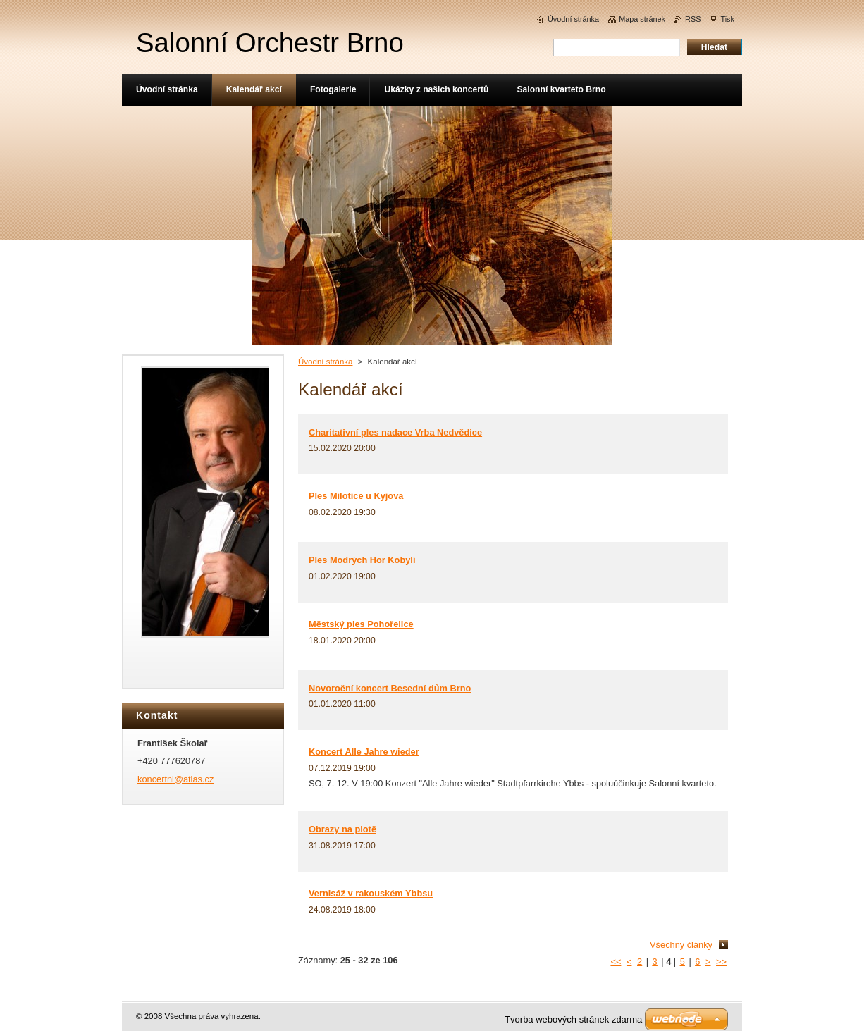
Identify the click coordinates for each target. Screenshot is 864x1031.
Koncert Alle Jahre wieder (364, 751)
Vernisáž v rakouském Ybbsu (371, 893)
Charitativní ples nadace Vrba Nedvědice (395, 432)
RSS (693, 19)
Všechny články (681, 944)
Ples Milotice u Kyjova (356, 495)
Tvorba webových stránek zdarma (573, 1019)
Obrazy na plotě (342, 829)
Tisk (727, 19)
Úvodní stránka (325, 361)
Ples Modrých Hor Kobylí (362, 560)
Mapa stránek (642, 19)
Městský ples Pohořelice (361, 624)
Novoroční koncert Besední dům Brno (390, 688)
